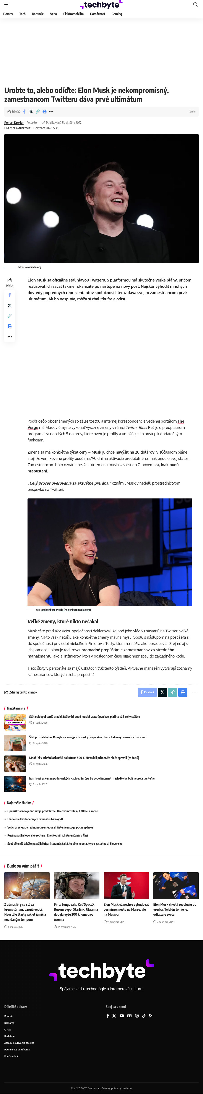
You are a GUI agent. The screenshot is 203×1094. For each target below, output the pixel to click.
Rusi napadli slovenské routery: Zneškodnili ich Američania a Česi (47, 835)
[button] (8, 4)
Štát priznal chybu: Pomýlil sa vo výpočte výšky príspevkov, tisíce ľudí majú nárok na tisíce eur (87, 737)
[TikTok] (143, 1016)
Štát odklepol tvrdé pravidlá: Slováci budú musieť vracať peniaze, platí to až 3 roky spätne (84, 716)
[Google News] (129, 1016)
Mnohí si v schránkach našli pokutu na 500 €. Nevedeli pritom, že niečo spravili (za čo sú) (84, 758)
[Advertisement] (101, 51)
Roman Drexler (14, 122)
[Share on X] (31, 111)
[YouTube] (122, 1016)
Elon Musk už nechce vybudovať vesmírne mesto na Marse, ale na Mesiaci (125, 909)
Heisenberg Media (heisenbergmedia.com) (66, 609)
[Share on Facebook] (24, 111)
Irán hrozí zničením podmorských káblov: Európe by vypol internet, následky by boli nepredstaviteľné (92, 778)
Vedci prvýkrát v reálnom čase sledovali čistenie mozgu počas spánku (50, 827)
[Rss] (150, 1016)
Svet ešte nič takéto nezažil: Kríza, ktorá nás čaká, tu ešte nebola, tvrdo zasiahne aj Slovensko (64, 843)
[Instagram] (137, 1016)
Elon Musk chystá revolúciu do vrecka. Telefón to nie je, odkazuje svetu (175, 909)
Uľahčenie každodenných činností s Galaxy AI (35, 819)
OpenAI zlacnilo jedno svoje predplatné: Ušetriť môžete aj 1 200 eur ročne (52, 811)
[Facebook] (108, 1016)
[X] (114, 1016)
